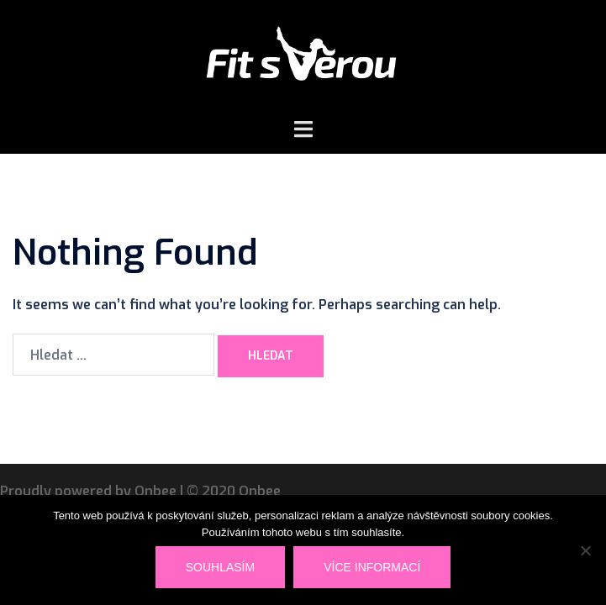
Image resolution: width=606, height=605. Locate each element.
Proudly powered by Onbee (88, 491)
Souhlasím (220, 567)
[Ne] (585, 550)
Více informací (372, 567)
